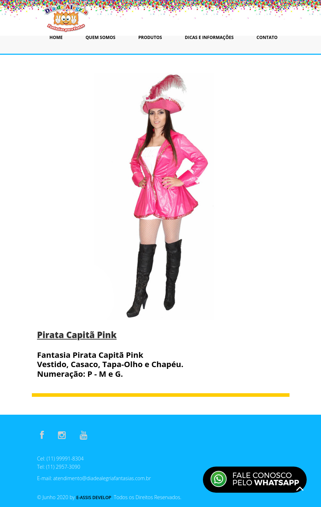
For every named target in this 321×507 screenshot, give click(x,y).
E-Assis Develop (93, 497)
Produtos (150, 37)
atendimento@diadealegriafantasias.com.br (102, 478)
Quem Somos (100, 37)
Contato (267, 37)
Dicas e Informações (209, 37)
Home (56, 37)
